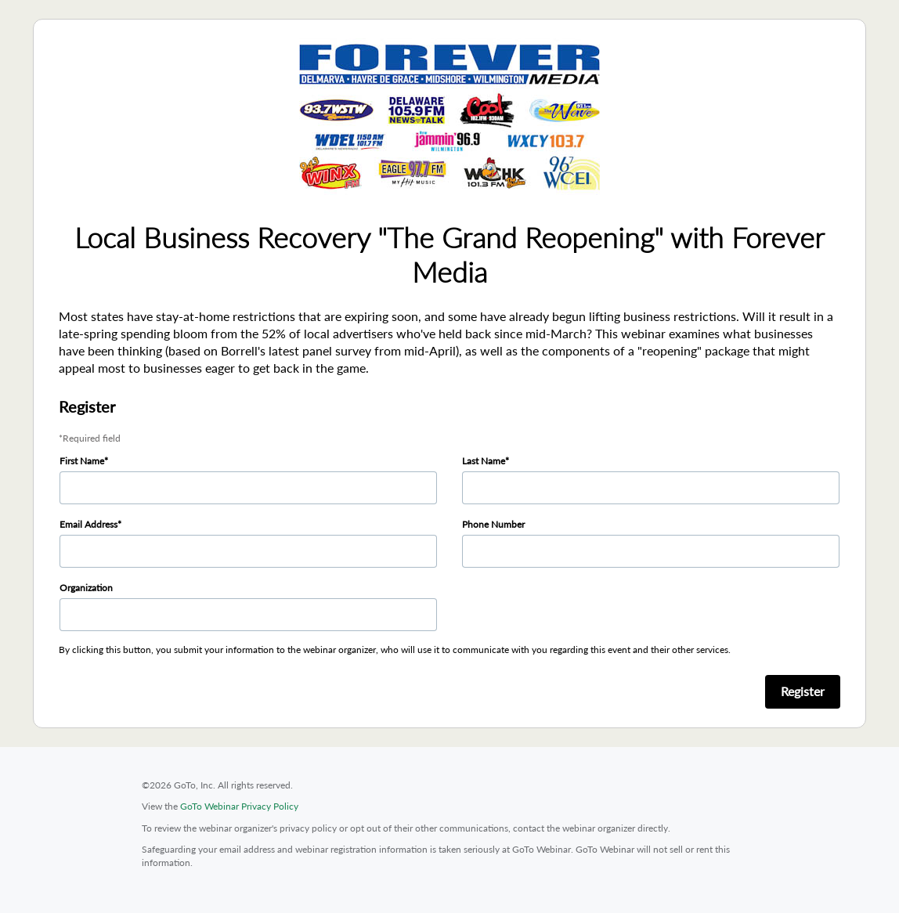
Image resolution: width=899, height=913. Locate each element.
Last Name (483, 461)
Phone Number (493, 524)
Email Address (88, 524)
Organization (86, 588)
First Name (82, 461)
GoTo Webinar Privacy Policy (239, 806)
